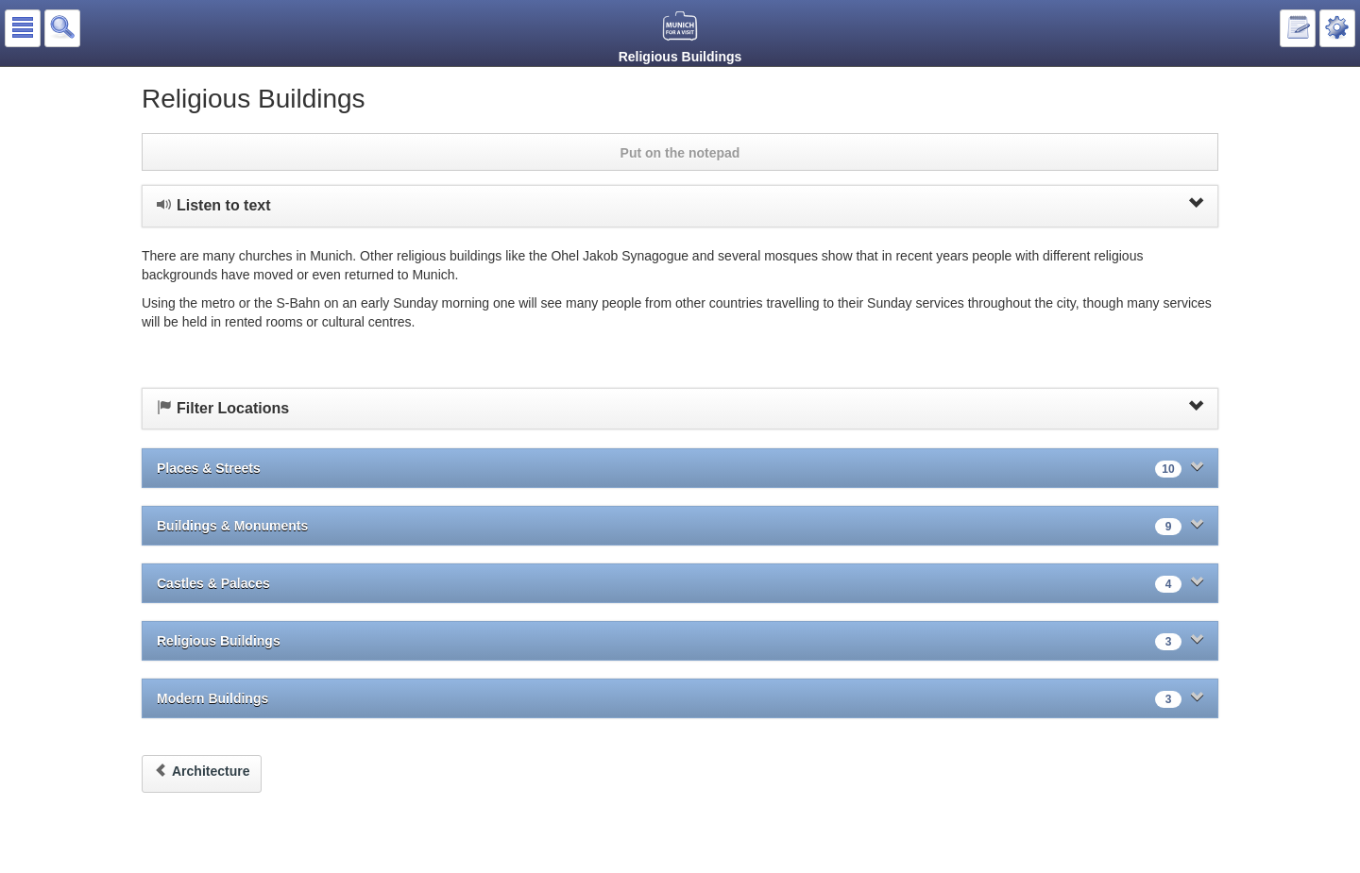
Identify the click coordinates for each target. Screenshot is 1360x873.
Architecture (201, 771)
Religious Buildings (680, 641)
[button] (23, 28)
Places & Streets (680, 469)
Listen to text (680, 204)
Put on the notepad (680, 152)
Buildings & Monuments (680, 526)
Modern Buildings (680, 699)
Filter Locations (680, 407)
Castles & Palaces (680, 584)
